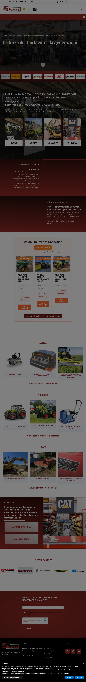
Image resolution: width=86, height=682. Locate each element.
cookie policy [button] (49, 668)
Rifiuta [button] (69, 677)
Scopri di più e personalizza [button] (12, 677)
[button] (83, 663)
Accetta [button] (79, 677)
